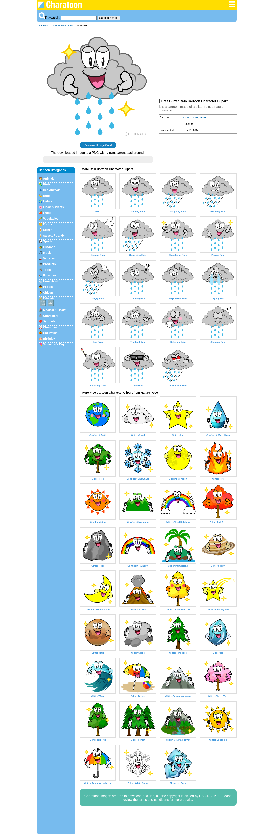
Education (50, 298)
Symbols (49, 321)
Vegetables (51, 218)
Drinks (47, 230)
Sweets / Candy (54, 235)
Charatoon (43, 25)
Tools (47, 269)
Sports (48, 241)
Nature (48, 201)
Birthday (49, 338)
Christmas (50, 327)
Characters (51, 315)
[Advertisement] (198, 63)
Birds (47, 184)
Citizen (48, 292)
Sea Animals (52, 190)
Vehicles (49, 258)
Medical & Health (55, 310)
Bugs (47, 195)
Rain (70, 25)
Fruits (47, 212)
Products (49, 264)
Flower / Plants (53, 207)
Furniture (49, 275)
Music (47, 252)
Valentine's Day (54, 344)
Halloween (50, 332)
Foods (47, 224)
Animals (48, 178)
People (48, 286)
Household (50, 281)
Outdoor (49, 247)
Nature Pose (59, 25)
